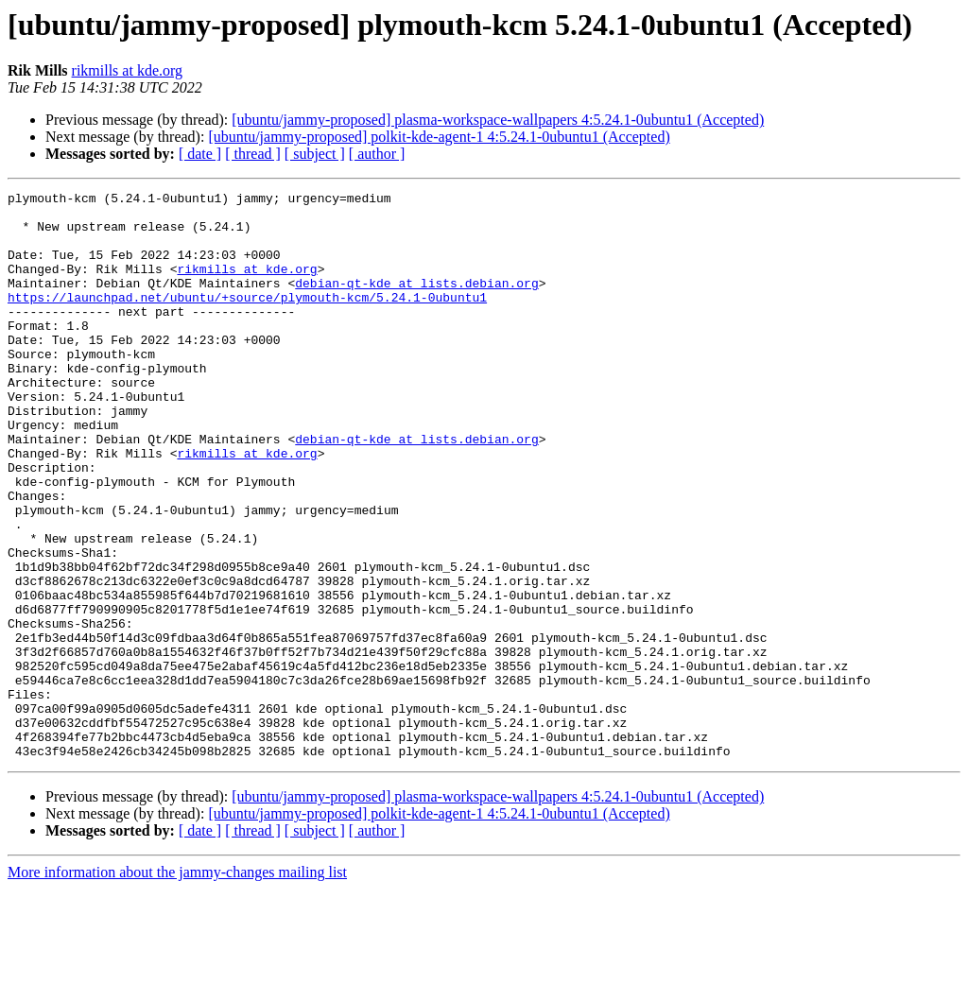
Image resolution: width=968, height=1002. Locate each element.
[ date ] (200, 154)
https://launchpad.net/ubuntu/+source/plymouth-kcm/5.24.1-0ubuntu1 (247, 319)
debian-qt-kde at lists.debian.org (416, 302)
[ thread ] (253, 154)
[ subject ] (315, 154)
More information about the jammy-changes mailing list (177, 985)
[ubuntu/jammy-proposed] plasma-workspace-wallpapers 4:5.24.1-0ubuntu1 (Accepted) (498, 120)
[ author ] (377, 154)
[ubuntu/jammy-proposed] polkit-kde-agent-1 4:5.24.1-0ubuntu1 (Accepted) (438, 137)
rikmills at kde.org (127, 70)
